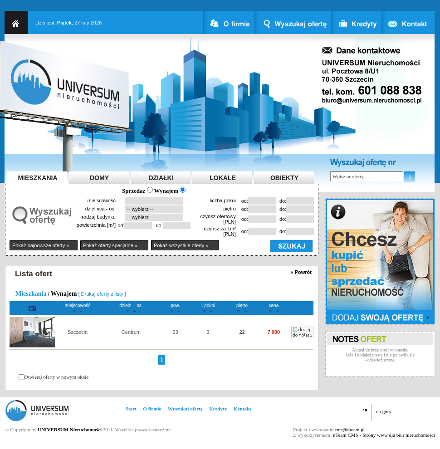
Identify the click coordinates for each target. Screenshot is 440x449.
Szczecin (78, 332)
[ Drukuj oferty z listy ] (102, 294)
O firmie (152, 408)
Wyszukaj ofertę (185, 408)
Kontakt (242, 408)
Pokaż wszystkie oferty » (181, 245)
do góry (383, 411)
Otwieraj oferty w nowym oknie (56, 377)
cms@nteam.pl (350, 429)
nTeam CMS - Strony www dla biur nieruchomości (384, 435)
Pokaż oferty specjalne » (110, 245)
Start (131, 408)
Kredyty (218, 408)
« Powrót (301, 272)
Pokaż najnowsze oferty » (40, 245)
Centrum (131, 332)
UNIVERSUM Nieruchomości (70, 429)
